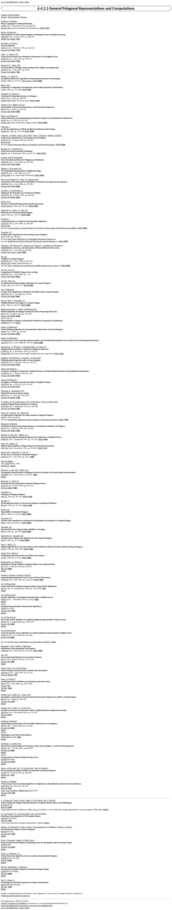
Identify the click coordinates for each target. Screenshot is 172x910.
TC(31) (3, 285)
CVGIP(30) (5, 223)
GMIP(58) (4, 475)
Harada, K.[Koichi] (24, 575)
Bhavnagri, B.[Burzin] (9, 424)
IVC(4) (3, 314)
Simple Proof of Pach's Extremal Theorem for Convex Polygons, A (33, 241)
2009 (10, 807)
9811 (44, 588)
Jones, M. (4, 443)
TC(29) (3, 81)
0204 (19, 737)
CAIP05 (3, 845)
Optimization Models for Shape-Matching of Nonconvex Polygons (33, 420)
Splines (13, 252)
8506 (85, 228)
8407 (42, 175)
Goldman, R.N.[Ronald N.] (53, 245)
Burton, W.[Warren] (8, 32)
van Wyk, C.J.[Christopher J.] (12, 190)
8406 (18, 186)
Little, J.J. (4, 54)
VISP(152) (4, 712)
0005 (37, 599)
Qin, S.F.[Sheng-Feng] (25, 768)
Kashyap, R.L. (6, 149)
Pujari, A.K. (5, 509)
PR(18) (3, 120)
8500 (45, 122)
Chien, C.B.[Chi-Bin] (24, 135)
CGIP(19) (4, 140)
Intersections (27, 81)
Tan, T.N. (4, 655)
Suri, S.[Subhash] (7, 289)
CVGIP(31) (5, 250)
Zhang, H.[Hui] (19, 800)
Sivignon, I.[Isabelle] (8, 781)
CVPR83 (4, 323)
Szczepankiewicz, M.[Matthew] (45, 827)
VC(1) (3, 215)
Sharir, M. (15, 481)
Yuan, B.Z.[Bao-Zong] (50, 402)
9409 (46, 439)
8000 (40, 81)
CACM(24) (5, 131)
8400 (36, 206)
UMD (7, 464)
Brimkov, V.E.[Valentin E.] (10, 827)
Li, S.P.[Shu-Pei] (7, 800)
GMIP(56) (4, 439)
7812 (47, 28)
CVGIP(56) (5, 406)
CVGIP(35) (5, 294)
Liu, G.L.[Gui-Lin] (7, 814)
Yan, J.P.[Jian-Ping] (19, 668)
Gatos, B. (4, 853)
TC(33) (3, 558)
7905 (18, 72)
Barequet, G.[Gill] (7, 646)
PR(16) (3, 109)
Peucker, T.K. (13, 54)
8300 (18, 111)
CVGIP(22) (5, 162)
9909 (13, 611)
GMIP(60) (4, 580)
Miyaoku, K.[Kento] (8, 575)
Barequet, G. (6, 481)
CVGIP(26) (5, 184)
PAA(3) (3, 699)
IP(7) (3, 566)
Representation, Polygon (17, 17)
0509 (13, 762)
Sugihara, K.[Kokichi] (9, 21)
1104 (13, 793)
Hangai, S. (23, 867)
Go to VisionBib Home (9, 2)
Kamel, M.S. (17, 743)
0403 (13, 728)
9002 (18, 365)
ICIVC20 (4, 805)
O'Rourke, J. (5, 127)
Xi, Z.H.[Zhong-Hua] (22, 814)
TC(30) (3, 89)
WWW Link (5, 39)
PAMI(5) (4, 153)
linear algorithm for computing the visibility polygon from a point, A (34, 266)
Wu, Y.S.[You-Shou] (33, 402)
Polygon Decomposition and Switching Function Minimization (31, 144)
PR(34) (3, 684)
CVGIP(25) (5, 195)
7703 (18, 39)
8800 (29, 514)
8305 (68, 266)
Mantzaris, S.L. (14, 853)
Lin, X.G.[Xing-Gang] (17, 402)
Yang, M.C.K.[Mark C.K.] (10, 179)
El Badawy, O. (6, 743)
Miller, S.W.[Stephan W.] (27, 309)
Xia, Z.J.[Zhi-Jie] (50, 800)
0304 (13, 624)
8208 (63, 144)
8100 (29, 89)
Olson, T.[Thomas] (40, 135)
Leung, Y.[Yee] (6, 668)
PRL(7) (3, 514)
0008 (10, 874)
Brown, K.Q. (5, 85)
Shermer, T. (5, 501)
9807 (13, 662)
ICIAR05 (4, 759)
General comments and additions (14, 903)
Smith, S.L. (16, 695)
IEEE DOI (4, 569)
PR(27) (3, 428)
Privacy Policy (24, 2)
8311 (44, 153)
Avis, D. (4, 300)
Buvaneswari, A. (7, 562)
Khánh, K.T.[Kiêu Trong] (25, 840)
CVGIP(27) (5, 173)
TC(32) (3, 549)
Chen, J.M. (5, 413)
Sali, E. (3, 880)
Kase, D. (4, 867)
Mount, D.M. (6, 452)
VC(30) (3, 773)
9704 (15, 675)
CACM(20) (5, 37)
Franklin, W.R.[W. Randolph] (12, 157)
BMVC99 (4, 885)
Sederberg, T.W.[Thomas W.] (12, 245)
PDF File (4, 688)
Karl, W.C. (14, 435)
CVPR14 (4, 818)
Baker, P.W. (16, 65)
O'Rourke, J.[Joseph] (8, 135)
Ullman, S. (11, 880)
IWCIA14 (4, 831)
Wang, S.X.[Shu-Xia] (8, 768)
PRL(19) (4, 588)
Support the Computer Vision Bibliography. (36, 905)
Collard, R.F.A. (6, 105)
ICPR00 (3, 858)
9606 (35, 475)
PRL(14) (4, 497)
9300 (30, 497)
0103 (10, 688)
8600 (28, 305)
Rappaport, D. (6, 536)
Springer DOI (6, 611)
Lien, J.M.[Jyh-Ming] (38, 814)
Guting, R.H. (5, 201)
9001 (18, 376)
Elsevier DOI (5, 28)
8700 (18, 334)
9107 (18, 387)
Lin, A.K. (11, 270)
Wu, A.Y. (26, 452)
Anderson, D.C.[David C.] (32, 245)
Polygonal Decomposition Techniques (15, 896)
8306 (18, 164)
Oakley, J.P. (13, 443)
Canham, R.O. (6, 695)
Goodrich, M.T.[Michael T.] (11, 358)
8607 (18, 296)
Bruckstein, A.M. (18, 391)
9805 (41, 580)
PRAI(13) (4, 599)
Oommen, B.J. (17, 149)
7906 (18, 61)
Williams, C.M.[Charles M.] (11, 168)
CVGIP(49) (5, 362)
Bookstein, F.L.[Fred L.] (9, 43)
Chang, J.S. (16, 210)
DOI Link (4, 461)
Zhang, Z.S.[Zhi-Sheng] (34, 800)
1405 (13, 834)
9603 (15, 488)
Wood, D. (14, 76)
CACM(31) (5, 343)
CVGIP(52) (5, 351)
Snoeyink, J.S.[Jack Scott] (31, 358)
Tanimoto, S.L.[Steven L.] (10, 94)
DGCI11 (27, 790)
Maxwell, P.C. (6, 65)
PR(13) (3, 98)
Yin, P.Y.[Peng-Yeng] (8, 584)
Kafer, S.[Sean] (26, 827)
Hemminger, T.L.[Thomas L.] (11, 347)
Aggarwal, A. (6, 210)
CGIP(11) (4, 48)
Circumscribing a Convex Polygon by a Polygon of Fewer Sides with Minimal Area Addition (42, 228)
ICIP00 (3, 871)
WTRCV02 (5, 737)
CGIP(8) (4, 26)
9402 (18, 431)
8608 (18, 316)
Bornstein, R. (6, 391)
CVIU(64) (4, 457)
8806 (41, 343)
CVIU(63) (4, 486)
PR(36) (3, 622)
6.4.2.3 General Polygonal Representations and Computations (86, 8)
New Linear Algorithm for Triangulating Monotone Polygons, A (32, 239)
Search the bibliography (10, 905)
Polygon (4, 17)
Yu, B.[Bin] (5, 402)
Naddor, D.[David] (55, 135)
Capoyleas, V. (6, 492)
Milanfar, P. (5, 435)
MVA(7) (4, 417)
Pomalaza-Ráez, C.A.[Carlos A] (35, 347)
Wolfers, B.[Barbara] (23, 646)
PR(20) (3, 332)
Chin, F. (3, 544)
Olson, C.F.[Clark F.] (8, 679)
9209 (18, 409)
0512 (10, 715)
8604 (18, 277)
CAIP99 (3, 608)
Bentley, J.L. (5, 76)
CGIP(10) (4, 59)
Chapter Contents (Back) (10, 15)
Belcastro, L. (5, 470)
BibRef (42, 28)
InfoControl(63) (7, 206)
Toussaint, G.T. (6, 232)
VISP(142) (4, 448)
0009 (10, 860)
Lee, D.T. (4, 256)
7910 (18, 50)
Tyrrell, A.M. (26, 695)
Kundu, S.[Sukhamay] (9, 327)
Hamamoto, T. (13, 867)
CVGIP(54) (5, 384)
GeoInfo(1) (5, 673)
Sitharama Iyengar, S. (9, 309)
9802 (10, 569)
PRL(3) (3, 540)
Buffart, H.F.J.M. (19, 105)
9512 (45, 448)
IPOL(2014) (5, 786)
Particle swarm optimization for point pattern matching (29, 642)
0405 (13, 637)
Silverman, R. (17, 452)
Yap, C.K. (24, 210)
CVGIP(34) (5, 274)
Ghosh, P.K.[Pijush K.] (9, 369)
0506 (13, 750)
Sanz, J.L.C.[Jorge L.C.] (9, 116)
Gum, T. (10, 300)
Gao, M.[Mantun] (41, 768)
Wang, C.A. (11, 544)
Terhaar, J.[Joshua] (65, 827)
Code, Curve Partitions (9, 790)
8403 (18, 197)
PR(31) (3, 659)
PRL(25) (4, 726)
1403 (12, 775)
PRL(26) (4, 748)
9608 (32, 457)
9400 (66, 420)
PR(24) (3, 395)
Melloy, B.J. (24, 413)
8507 (24, 252)
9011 (62, 354)
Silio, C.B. (11, 281)
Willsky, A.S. (23, 435)
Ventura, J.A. (14, 413)
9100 (18, 398)
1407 (10, 788)
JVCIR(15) (4, 635)
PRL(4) (3, 523)
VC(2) (3, 305)
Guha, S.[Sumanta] (8, 840)
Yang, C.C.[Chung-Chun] (29, 179)
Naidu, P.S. (18, 562)
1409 (10, 820)
